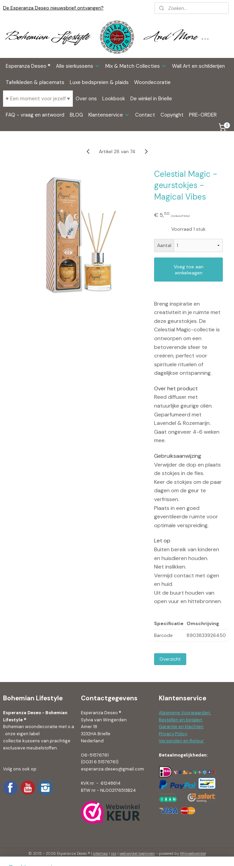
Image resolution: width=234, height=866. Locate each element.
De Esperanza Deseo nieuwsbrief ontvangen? (53, 8)
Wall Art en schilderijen (198, 66)
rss (113, 853)
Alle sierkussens (78, 66)
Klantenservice (109, 114)
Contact (145, 114)
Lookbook (113, 98)
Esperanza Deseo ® (28, 66)
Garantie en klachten (181, 726)
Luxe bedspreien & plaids (99, 82)
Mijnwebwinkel (193, 853)
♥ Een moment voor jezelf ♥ (38, 98)
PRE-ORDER (203, 114)
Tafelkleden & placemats (35, 82)
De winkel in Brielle (151, 98)
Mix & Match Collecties (136, 66)
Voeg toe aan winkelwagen (189, 270)
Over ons (86, 98)
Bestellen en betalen (180, 720)
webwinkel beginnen (137, 853)
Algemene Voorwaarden (185, 713)
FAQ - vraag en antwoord (35, 114)
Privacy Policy (173, 734)
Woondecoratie (152, 82)
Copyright (172, 114)
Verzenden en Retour (181, 741)
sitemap (100, 853)
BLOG (76, 114)
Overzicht (170, 659)
